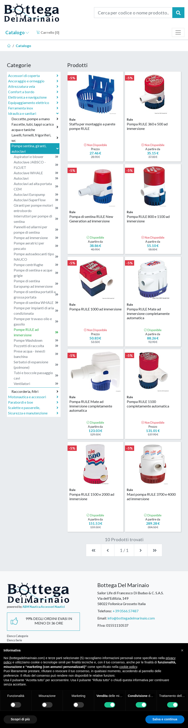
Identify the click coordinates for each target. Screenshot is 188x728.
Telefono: (104, 611)
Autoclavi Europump (36, 194)
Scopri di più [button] (20, 719)
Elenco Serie (14, 640)
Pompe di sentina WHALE (36, 302)
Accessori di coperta (33, 75)
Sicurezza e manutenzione (33, 413)
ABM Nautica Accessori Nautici (43, 606)
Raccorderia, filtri (34, 391)
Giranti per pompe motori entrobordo (36, 208)
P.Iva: (101, 625)
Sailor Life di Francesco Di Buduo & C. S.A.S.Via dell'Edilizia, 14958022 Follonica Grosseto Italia (130, 598)
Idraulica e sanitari (33, 113)
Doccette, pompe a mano (34, 119)
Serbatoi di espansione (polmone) (36, 364)
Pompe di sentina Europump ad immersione (36, 283)
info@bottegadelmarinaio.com (131, 618)
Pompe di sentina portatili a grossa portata (36, 294)
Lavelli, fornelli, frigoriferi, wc (34, 137)
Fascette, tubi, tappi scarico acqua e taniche (34, 127)
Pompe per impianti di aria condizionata (36, 310)
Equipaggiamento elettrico (33, 102)
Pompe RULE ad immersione (36, 332)
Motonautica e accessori (33, 397)
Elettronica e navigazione (33, 97)
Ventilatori (36, 383)
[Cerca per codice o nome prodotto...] (133, 12)
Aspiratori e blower (36, 156)
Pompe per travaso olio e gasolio (36, 321)
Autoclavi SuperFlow (36, 200)
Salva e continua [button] (165, 719)
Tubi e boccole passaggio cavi (36, 375)
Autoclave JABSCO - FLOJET (36, 165)
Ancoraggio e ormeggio (33, 81)
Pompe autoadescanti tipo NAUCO (36, 256)
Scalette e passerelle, (33, 407)
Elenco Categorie (17, 636)
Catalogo (17, 32)
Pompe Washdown (36, 340)
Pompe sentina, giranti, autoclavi (35, 148)
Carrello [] (47, 32)
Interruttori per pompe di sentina (36, 219)
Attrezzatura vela (33, 86)
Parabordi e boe (33, 402)
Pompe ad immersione (36, 237)
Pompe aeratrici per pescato (36, 246)
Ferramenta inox (33, 108)
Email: (102, 618)
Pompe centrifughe (36, 264)
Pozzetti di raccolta (36, 345)
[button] (182, 650)
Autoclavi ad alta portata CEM (36, 186)
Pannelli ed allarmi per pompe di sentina (36, 229)
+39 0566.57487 (125, 611)
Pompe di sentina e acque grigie (36, 273)
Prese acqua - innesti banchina (36, 354)
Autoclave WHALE (36, 173)
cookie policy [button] (128, 667)
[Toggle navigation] (178, 32)
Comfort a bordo (33, 92)
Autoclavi (36, 178)
